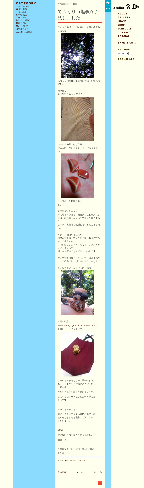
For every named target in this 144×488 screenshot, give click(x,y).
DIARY (19, 6)
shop (121, 24)
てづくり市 (80, 460)
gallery (124, 17)
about (123, 13)
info (108, 9)
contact (124, 32)
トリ (18, 12)
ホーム (80, 472)
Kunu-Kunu (63, 325)
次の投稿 (62, 472)
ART (18, 17)
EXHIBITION (22, 32)
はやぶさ (20, 29)
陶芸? (18, 9)
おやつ (19, 15)
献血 (18, 23)
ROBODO (123, 36)
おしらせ (20, 20)
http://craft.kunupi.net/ (84, 325)
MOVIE (122, 21)
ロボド (19, 26)
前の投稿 (97, 472)
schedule (125, 28)
